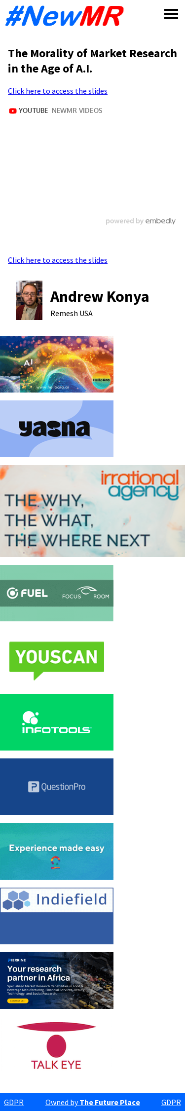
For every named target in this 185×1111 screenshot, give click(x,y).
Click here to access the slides (58, 91)
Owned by (92, 1102)
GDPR (14, 1102)
